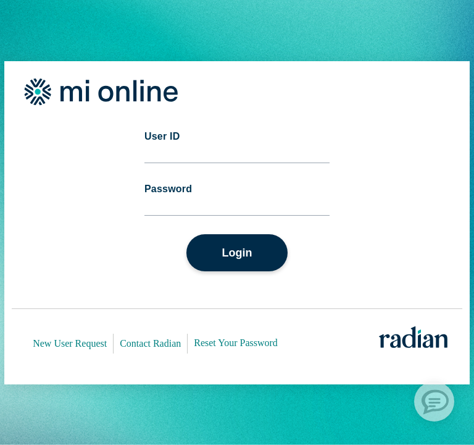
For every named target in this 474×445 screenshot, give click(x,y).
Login (237, 253)
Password (168, 189)
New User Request (70, 343)
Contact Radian (150, 343)
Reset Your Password (236, 342)
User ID (162, 137)
